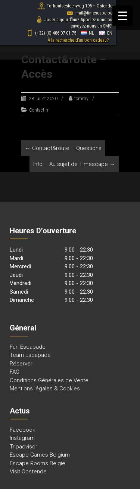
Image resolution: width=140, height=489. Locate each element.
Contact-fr (39, 110)
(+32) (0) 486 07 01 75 (51, 33)
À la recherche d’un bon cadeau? (78, 40)
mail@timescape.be (89, 13)
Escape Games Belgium (40, 454)
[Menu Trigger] (122, 16)
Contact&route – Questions (63, 148)
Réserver (21, 363)
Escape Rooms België (37, 463)
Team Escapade (30, 355)
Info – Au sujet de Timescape (74, 164)
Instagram (22, 438)
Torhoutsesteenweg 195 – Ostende (75, 6)
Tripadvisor (23, 446)
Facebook (22, 429)
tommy (81, 98)
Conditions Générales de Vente (49, 380)
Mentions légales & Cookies (45, 388)
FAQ (14, 371)
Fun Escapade (28, 346)
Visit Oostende (28, 471)
